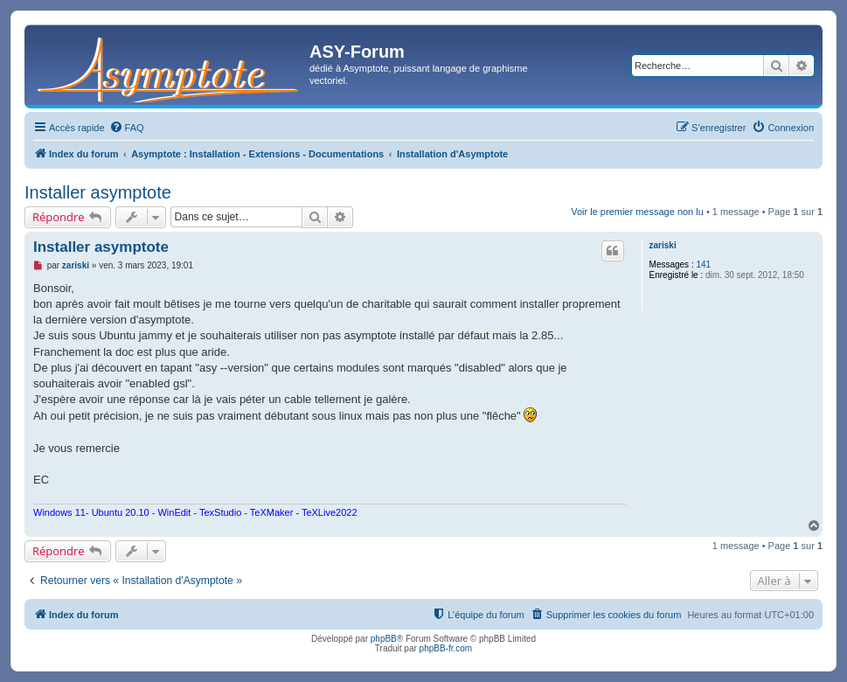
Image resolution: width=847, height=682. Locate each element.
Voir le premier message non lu (637, 211)
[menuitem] (126, 127)
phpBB (384, 639)
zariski (663, 245)
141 (703, 264)
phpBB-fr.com (446, 648)
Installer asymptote (97, 192)
